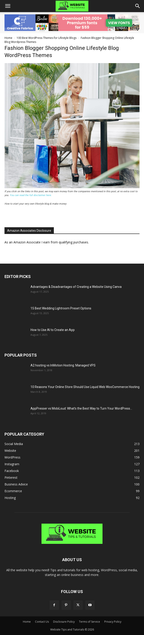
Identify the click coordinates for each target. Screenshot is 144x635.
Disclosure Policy (64, 622)
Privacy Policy (112, 622)
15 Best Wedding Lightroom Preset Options (61, 308)
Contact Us (42, 622)
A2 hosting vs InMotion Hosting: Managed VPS (63, 365)
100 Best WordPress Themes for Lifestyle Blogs (46, 38)
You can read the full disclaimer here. (31, 195)
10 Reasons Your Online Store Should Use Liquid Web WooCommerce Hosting (85, 387)
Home (8, 38)
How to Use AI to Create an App (53, 330)
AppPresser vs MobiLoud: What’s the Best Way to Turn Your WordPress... (81, 408)
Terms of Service (89, 622)
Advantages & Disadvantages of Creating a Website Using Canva (76, 287)
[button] (7, 6)
